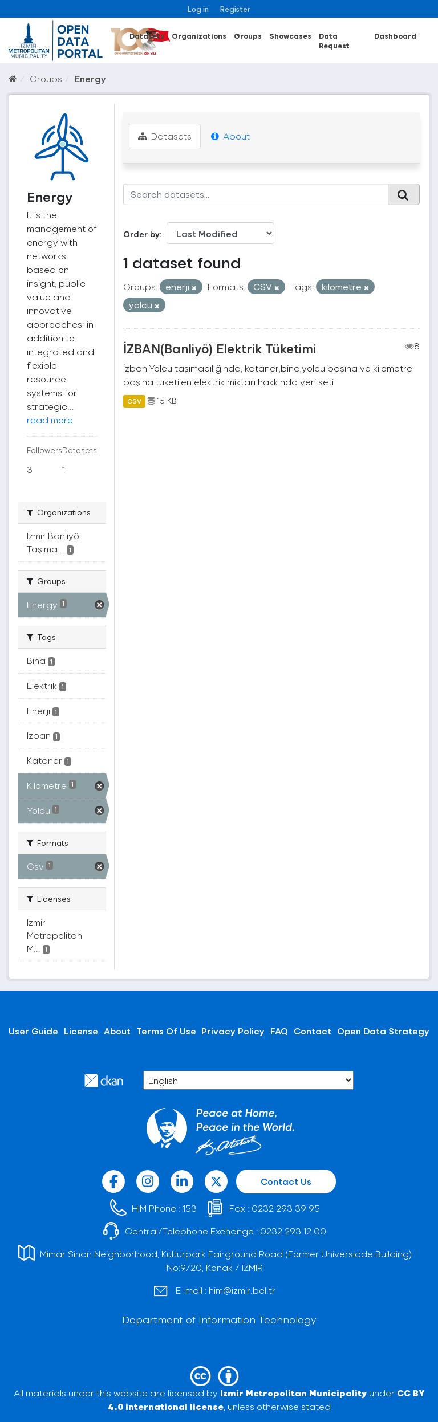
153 (189, 1208)
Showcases (290, 35)
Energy (90, 78)
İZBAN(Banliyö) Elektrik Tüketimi (219, 348)
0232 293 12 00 (293, 1231)
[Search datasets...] (256, 194)
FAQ (279, 1031)
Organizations (199, 35)
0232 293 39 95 (286, 1208)
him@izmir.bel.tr (242, 1290)
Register (235, 9)
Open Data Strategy (383, 1031)
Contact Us (286, 1181)
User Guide (33, 1031)
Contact (312, 1031)
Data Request (334, 40)
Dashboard (395, 35)
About (230, 136)
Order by (141, 234)
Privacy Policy (233, 1031)
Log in (198, 9)
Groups (248, 35)
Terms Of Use (166, 1031)
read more (50, 420)
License (81, 1031)
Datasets (146, 35)
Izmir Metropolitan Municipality (293, 1393)
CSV (134, 400)
